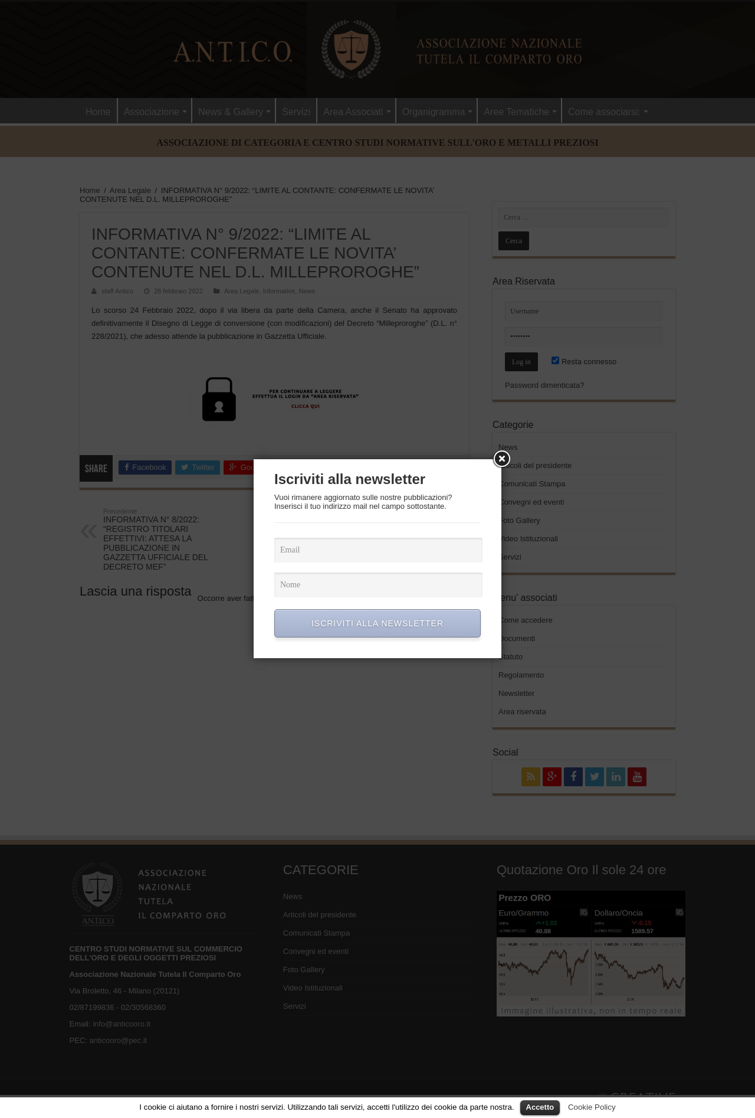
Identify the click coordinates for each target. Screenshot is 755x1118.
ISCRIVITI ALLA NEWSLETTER (377, 623)
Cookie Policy (592, 1107)
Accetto (540, 1107)
